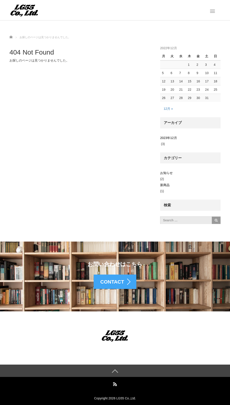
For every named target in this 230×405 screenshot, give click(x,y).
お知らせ (166, 173)
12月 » (168, 108)
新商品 (165, 185)
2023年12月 (168, 138)
